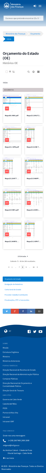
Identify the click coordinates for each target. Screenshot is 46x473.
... (15, 267)
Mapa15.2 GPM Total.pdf (36, 241)
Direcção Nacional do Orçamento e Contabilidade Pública (17, 384)
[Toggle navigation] (27, 6)
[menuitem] (23, 279)
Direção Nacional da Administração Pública (21, 374)
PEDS (5, 408)
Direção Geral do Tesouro (13, 390)
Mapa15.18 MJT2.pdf (34, 115)
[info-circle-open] (33, 72)
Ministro (6, 356)
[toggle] (10, 72)
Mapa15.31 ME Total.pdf (36, 147)
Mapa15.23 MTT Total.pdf (15, 178)
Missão (5, 347)
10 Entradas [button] (23, 256)
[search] (29, 72)
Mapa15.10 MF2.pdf (34, 210)
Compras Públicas (10, 378)
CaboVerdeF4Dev (10, 404)
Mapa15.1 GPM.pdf (12, 147)
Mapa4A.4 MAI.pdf (12, 115)
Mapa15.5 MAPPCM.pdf (35, 178)
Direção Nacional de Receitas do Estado (19, 370)
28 (33, 267)
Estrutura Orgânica (11, 352)
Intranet (6, 417)
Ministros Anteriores (11, 361)
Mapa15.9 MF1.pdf (12, 210)
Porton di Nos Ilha (10, 412)
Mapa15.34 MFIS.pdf (12, 241)
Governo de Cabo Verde (12, 399)
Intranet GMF (8, 421)
